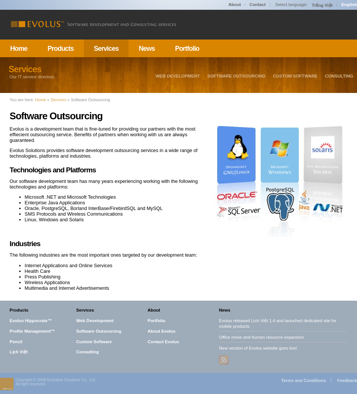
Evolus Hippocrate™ (31, 320)
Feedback (347, 380)
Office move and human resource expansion (261, 337)
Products (60, 48)
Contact (258, 4)
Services (106, 48)
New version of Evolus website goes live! (258, 347)
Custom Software (295, 76)
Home (18, 48)
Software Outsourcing (236, 76)
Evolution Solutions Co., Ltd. (71, 380)
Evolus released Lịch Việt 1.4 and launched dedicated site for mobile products (278, 323)
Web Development (178, 76)
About (234, 4)
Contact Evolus (163, 341)
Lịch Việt (19, 352)
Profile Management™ (32, 331)
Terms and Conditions (303, 380)
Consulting (339, 76)
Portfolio (187, 48)
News (147, 48)
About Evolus (161, 331)
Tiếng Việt (322, 5)
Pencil (16, 341)
